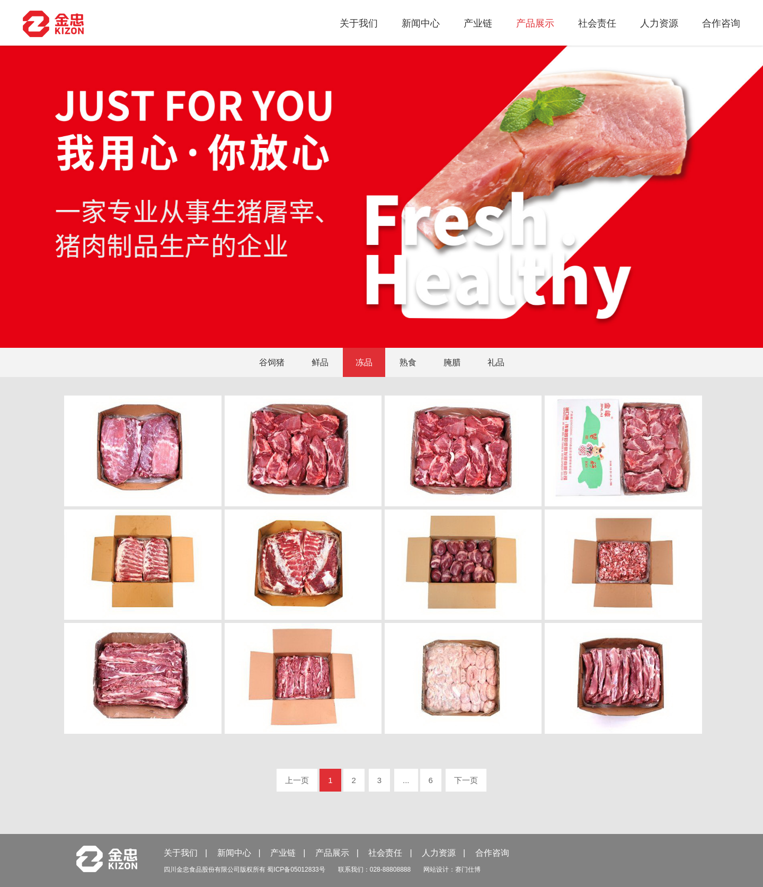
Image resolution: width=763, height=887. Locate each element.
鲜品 (320, 362)
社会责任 (597, 23)
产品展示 (535, 23)
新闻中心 (421, 23)
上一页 (297, 780)
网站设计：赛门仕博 (452, 869)
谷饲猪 (272, 362)
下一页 (466, 780)
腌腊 (451, 362)
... (406, 780)
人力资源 (659, 23)
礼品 (495, 362)
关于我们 (359, 23)
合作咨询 (721, 23)
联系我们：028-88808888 (374, 869)
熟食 (408, 362)
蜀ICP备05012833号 (296, 869)
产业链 (478, 23)
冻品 (364, 362)
